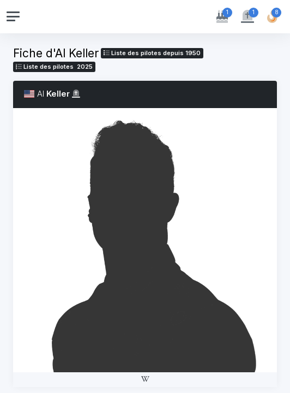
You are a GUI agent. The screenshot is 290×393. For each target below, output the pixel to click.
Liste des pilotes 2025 (54, 66)
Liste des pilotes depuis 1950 (152, 53)
